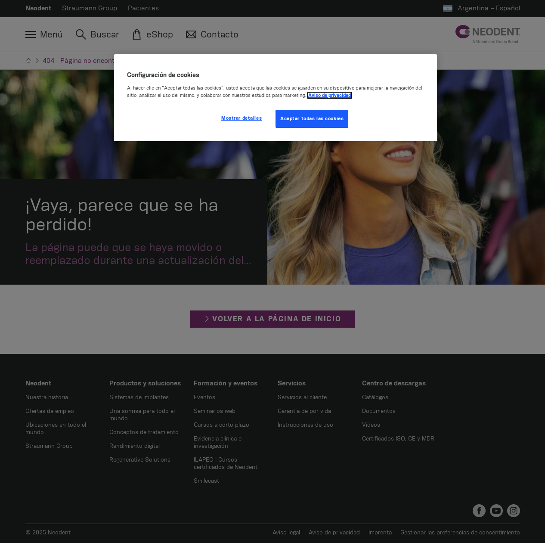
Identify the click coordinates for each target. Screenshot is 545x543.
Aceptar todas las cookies (312, 118)
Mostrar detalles (241, 118)
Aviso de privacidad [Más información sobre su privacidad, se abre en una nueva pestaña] (329, 95)
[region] (275, 97)
